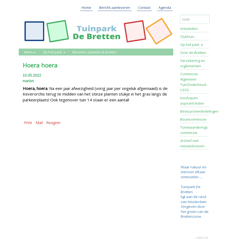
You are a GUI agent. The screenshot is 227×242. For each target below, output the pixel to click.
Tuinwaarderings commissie (194, 130)
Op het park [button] (54, 52)
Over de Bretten (193, 52)
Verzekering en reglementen (192, 63)
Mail (39, 122)
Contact (144, 7)
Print (28, 122)
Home (86, 7)
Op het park (191, 44)
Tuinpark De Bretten (191, 189)
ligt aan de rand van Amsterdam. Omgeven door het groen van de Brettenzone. (195, 206)
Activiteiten (189, 28)
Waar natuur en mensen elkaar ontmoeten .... (193, 172)
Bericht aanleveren (114, 7)
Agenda (165, 7)
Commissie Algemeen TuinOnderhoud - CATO (194, 82)
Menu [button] (30, 52)
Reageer (53, 122)
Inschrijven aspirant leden (192, 101)
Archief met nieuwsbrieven (192, 143)
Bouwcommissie (193, 119)
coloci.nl (202, 238)
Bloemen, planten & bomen (94, 52)
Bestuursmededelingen (195, 111)
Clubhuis (187, 36)
